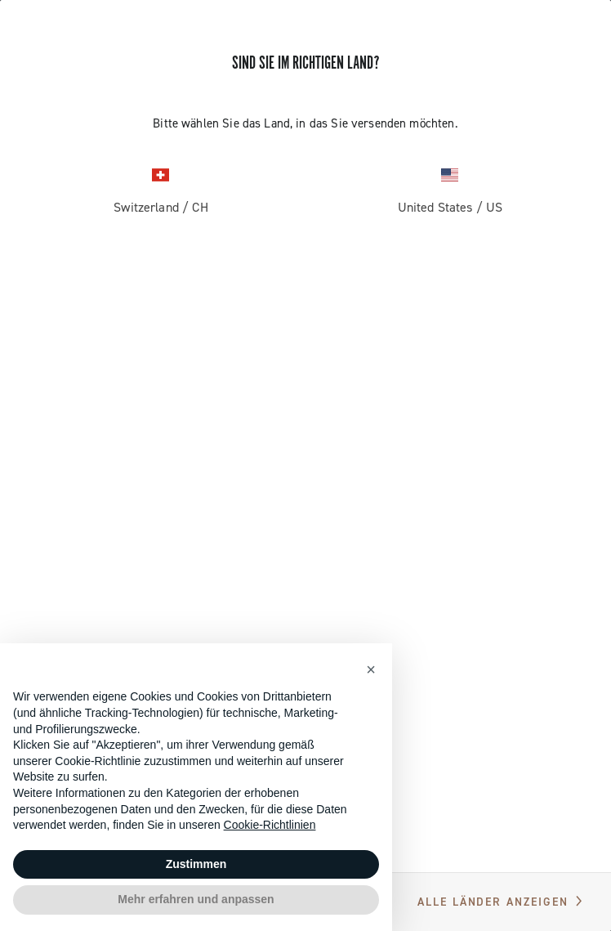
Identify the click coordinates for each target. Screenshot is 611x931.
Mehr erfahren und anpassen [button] (196, 899)
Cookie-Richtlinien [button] (270, 824)
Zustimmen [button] (196, 864)
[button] (371, 669)
